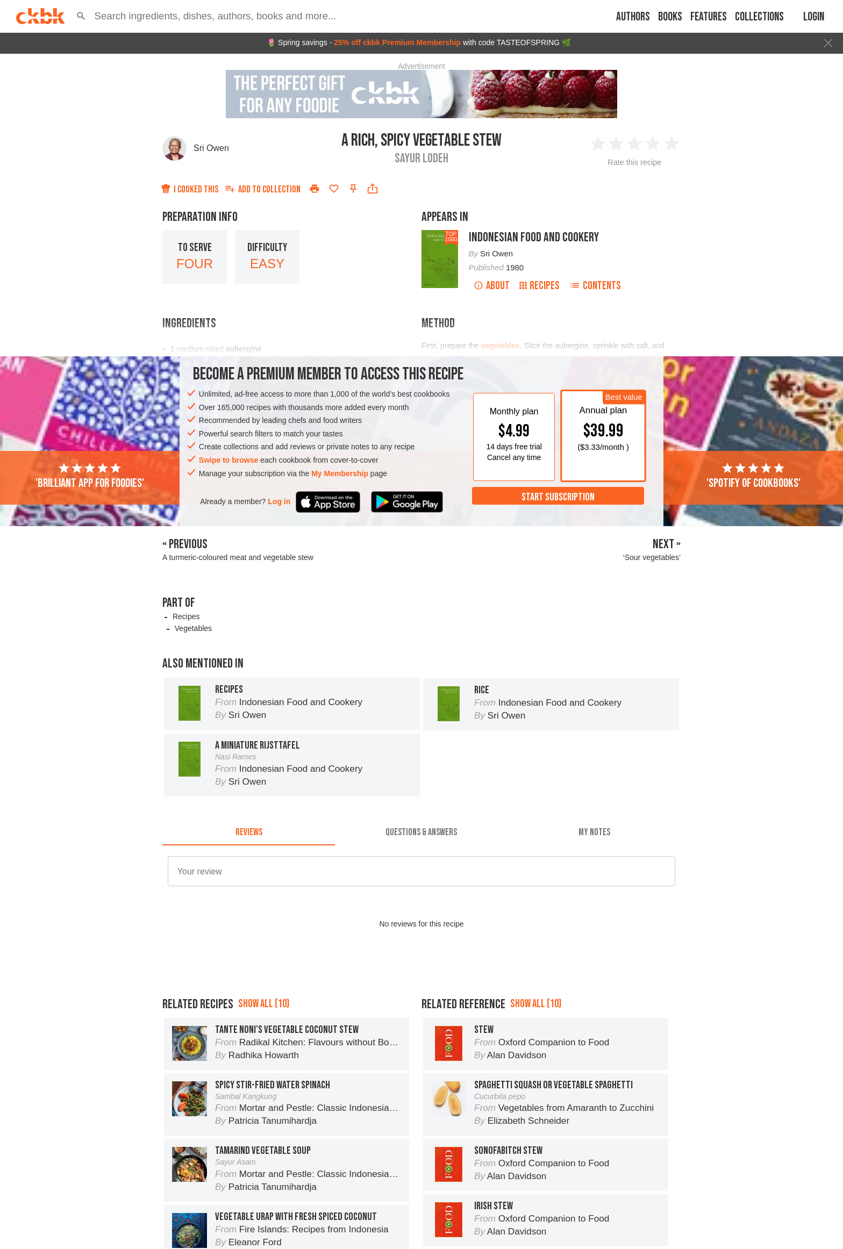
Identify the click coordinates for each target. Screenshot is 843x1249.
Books (670, 17)
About (492, 285)
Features (708, 17)
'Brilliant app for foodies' (89, 476)
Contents (595, 285)
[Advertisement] (421, 997)
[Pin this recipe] (353, 188)
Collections (759, 17)
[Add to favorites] (334, 188)
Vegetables (193, 628)
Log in (279, 501)
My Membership (339, 473)
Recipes (539, 285)
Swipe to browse (228, 460)
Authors (633, 17)
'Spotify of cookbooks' (753, 476)
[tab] (248, 832)
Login (813, 17)
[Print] (314, 188)
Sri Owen (211, 148)
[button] (81, 16)
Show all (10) (263, 1052)
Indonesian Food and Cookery (534, 237)
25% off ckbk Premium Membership (397, 42)
